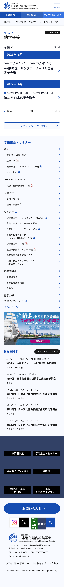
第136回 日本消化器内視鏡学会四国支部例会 (32, 424)
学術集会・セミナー (53, 15)
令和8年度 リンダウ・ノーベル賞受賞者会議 (28, 70)
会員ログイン (11, 15)
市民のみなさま (34, 523)
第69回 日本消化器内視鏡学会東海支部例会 (31, 378)
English (42, 523)
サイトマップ (39, 563)
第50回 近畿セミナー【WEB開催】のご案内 (31, 363)
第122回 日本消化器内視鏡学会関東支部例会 (32, 409)
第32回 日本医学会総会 (19, 97)
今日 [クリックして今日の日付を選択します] (32, 111)
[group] (32, 328)
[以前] (8, 111)
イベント (9, 32)
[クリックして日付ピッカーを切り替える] (8, 47)
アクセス (53, 563)
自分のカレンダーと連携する (32, 125)
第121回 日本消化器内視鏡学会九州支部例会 (32, 394)
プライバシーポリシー (17, 563)
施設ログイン (32, 15)
